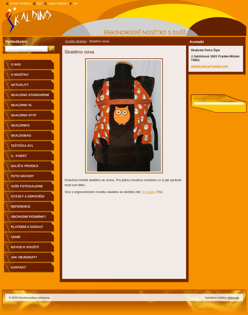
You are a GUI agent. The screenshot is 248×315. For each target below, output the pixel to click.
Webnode (233, 297)
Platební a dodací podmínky (27, 228)
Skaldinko (20, 125)
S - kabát (19, 156)
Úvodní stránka (75, 41)
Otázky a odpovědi (27, 196)
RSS (75, 3)
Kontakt (18, 267)
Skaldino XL (21, 105)
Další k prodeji (24, 166)
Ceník (16, 237)
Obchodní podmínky (28, 216)
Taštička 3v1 (22, 145)
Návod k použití (25, 247)
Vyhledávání (16, 41)
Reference (20, 206)
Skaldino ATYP (23, 115)
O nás (16, 64)
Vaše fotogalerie (27, 186)
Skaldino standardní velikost (30, 96)
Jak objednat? (24, 257)
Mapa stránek (57, 3)
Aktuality (20, 85)
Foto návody (22, 176)
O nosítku (149, 192)
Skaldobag (21, 135)
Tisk (39, 3)
